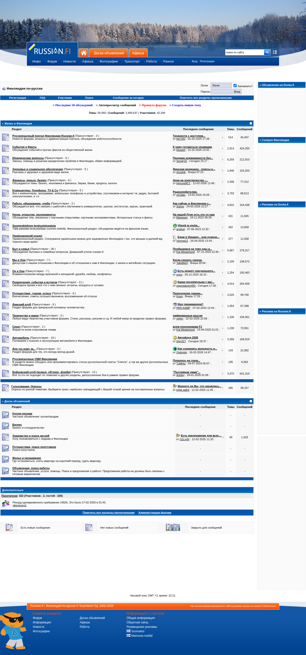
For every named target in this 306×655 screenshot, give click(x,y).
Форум (37, 618)
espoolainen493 (186, 285)
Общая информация (141, 618)
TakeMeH (182, 262)
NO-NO (181, 138)
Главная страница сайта (52, 49)
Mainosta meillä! (140, 635)
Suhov (180, 206)
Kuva (179, 296)
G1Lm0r (185, 439)
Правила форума (152, 105)
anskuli (180, 229)
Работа (85, 627)
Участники (65, 97)
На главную (83, 52)
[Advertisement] (282, 513)
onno (179, 274)
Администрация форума (154, 512)
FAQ (42, 97)
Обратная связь (137, 622)
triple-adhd (182, 389)
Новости (38, 627)
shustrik (181, 172)
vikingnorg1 (19, 505)
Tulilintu (181, 363)
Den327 (181, 341)
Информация (42, 622)
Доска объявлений (108, 52)
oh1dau (181, 194)
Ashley (180, 375)
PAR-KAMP (183, 307)
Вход (194, 61)
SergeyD (181, 160)
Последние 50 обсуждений (73, 105)
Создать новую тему (185, 105)
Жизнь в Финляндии (18, 123)
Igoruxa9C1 (183, 183)
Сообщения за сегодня (128, 97)
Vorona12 (182, 240)
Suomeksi (135, 631)
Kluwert (181, 149)
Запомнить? (243, 86)
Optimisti (181, 352)
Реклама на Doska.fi (275, 204)
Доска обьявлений (92, 618)
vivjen (179, 318)
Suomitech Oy (88, 606)
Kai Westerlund (185, 251)
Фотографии (41, 631)
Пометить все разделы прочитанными (206, 97)
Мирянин (182, 217)
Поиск (89, 97)
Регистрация (207, 61)
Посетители (9, 495)
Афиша (138, 52)
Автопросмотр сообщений (116, 105)
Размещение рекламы (142, 627)
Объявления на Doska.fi (278, 84)
